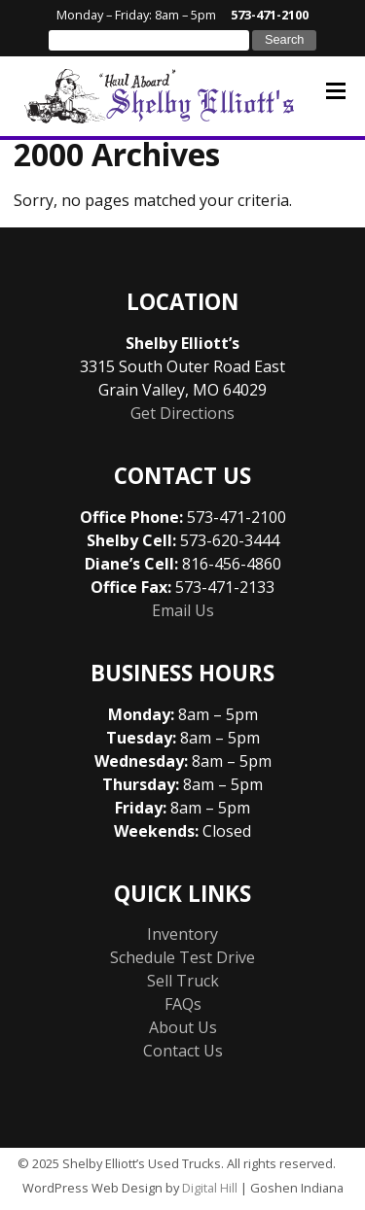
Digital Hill (209, 1187)
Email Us (183, 610)
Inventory (182, 934)
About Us (183, 1027)
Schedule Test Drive (182, 957)
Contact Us (183, 1050)
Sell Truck (183, 980)
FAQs (182, 1004)
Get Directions (182, 413)
